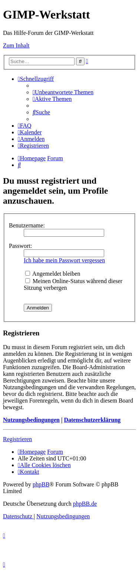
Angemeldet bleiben (52, 273)
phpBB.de (85, 504)
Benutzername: (27, 225)
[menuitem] (63, 92)
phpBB (41, 484)
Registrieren (17, 439)
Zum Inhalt (16, 45)
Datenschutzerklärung (92, 420)
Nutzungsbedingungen (31, 420)
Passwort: (20, 246)
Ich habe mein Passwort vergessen (64, 260)
